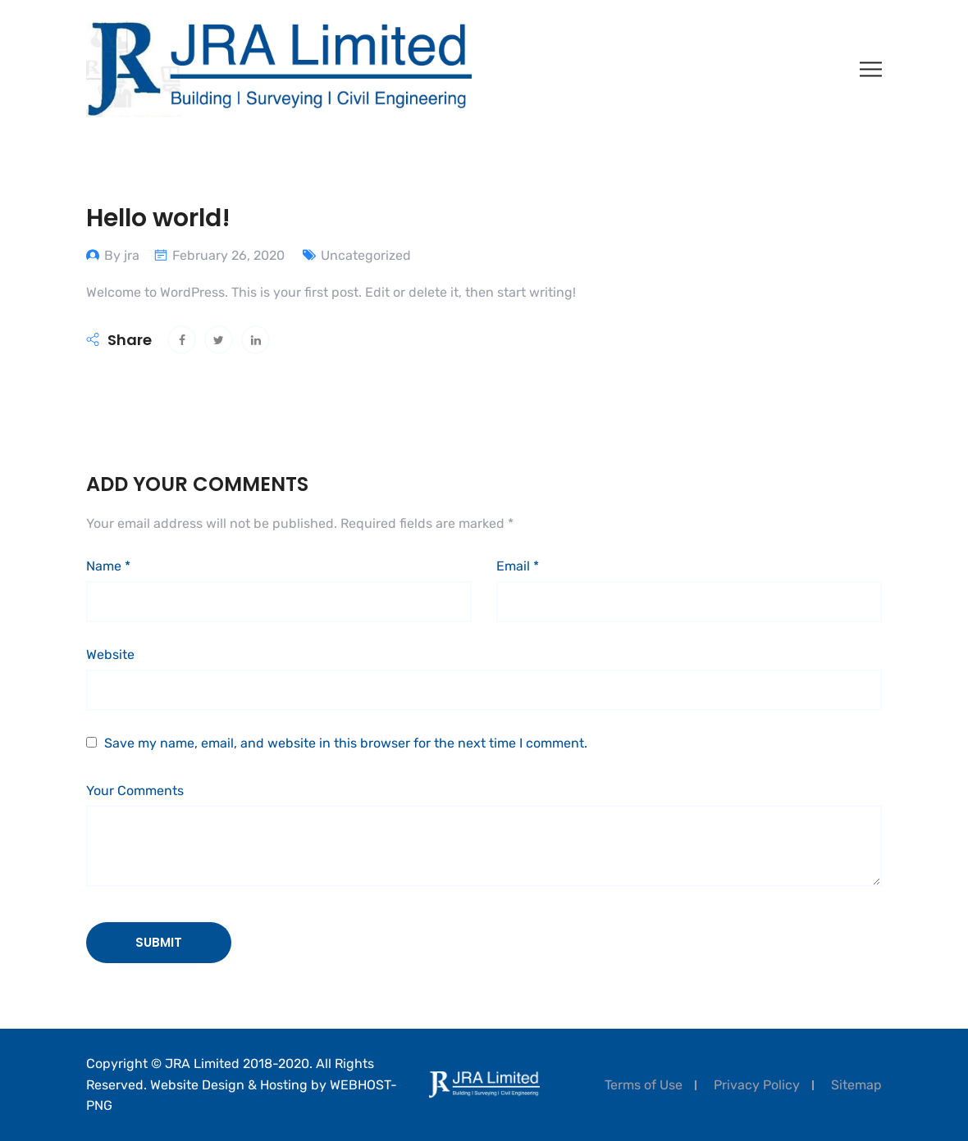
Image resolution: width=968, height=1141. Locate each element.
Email (517, 566)
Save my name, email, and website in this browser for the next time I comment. (345, 743)
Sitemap (856, 1085)
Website (110, 654)
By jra (121, 255)
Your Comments (135, 790)
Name (108, 566)
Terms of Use (644, 1085)
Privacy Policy (757, 1085)
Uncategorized (366, 255)
